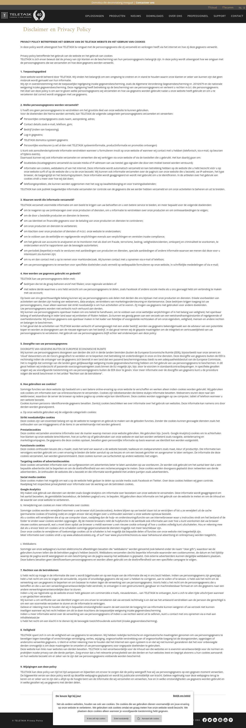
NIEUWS (136, 16)
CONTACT (237, 16)
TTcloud (212, 7)
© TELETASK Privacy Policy (27, 721)
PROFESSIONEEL (197, 16)
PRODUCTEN (117, 16)
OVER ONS (175, 16)
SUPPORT (220, 16)
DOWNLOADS (154, 16)
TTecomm (227, 7)
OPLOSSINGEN (94, 16)
